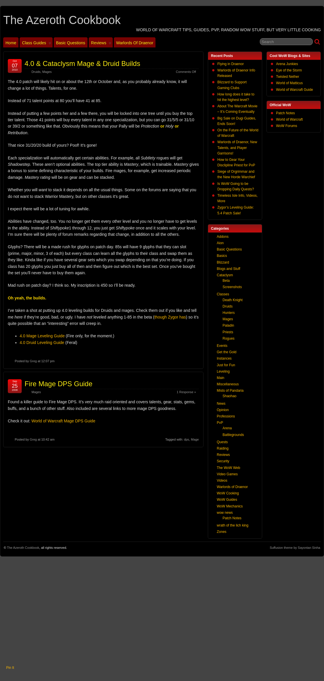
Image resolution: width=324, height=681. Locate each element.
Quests (222, 442)
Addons (223, 237)
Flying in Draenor (230, 64)
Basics (222, 256)
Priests (228, 332)
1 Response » (186, 392)
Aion (220, 243)
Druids (36, 71)
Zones (221, 532)
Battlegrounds (233, 435)
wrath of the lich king (232, 525)
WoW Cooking (228, 493)
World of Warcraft (289, 119)
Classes (223, 294)
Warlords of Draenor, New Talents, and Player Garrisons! (237, 147)
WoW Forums (286, 126)
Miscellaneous (228, 384)
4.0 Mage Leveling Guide (42, 336)
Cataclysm (225, 275)
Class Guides (36, 44)
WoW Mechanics (230, 506)
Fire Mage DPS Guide (58, 384)
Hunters (229, 313)
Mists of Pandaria (230, 391)
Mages (46, 71)
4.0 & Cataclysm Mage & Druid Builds (82, 63)
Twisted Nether (287, 77)
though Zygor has (170, 317)
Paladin (228, 325)
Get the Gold (226, 352)
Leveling (223, 371)
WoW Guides (227, 500)
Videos (222, 480)
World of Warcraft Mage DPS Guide (63, 421)
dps (186, 439)
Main (220, 378)
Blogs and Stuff (228, 269)
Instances (224, 358)
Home (10, 43)
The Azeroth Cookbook (62, 20)
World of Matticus (289, 83)
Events (222, 346)
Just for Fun (226, 365)
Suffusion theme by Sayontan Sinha (295, 547)
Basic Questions (70, 43)
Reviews (101, 44)
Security (223, 461)
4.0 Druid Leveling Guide (42, 342)
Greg (33, 361)
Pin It (10, 668)
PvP (220, 423)
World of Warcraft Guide (294, 90)
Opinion (223, 410)
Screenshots (232, 287)
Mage (195, 439)
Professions (226, 416)
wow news (225, 513)
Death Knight (232, 300)
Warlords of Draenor (134, 43)
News (221, 404)
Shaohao (229, 396)
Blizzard (223, 262)
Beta (226, 281)
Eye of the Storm (289, 70)
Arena (227, 428)
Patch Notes (285, 113)
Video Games (227, 474)
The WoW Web (228, 468)
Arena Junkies (287, 64)
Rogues (228, 338)
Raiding (223, 448)
